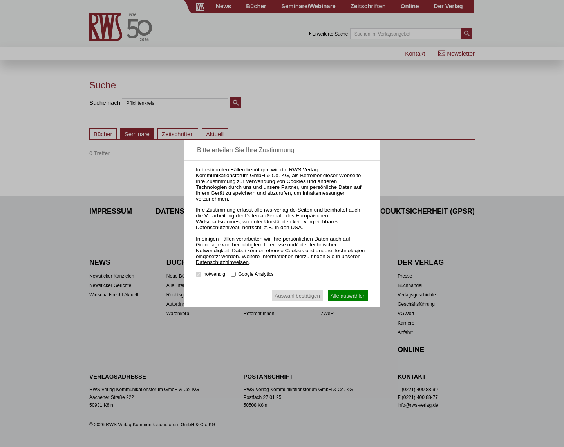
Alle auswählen (348, 296)
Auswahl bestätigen (297, 296)
